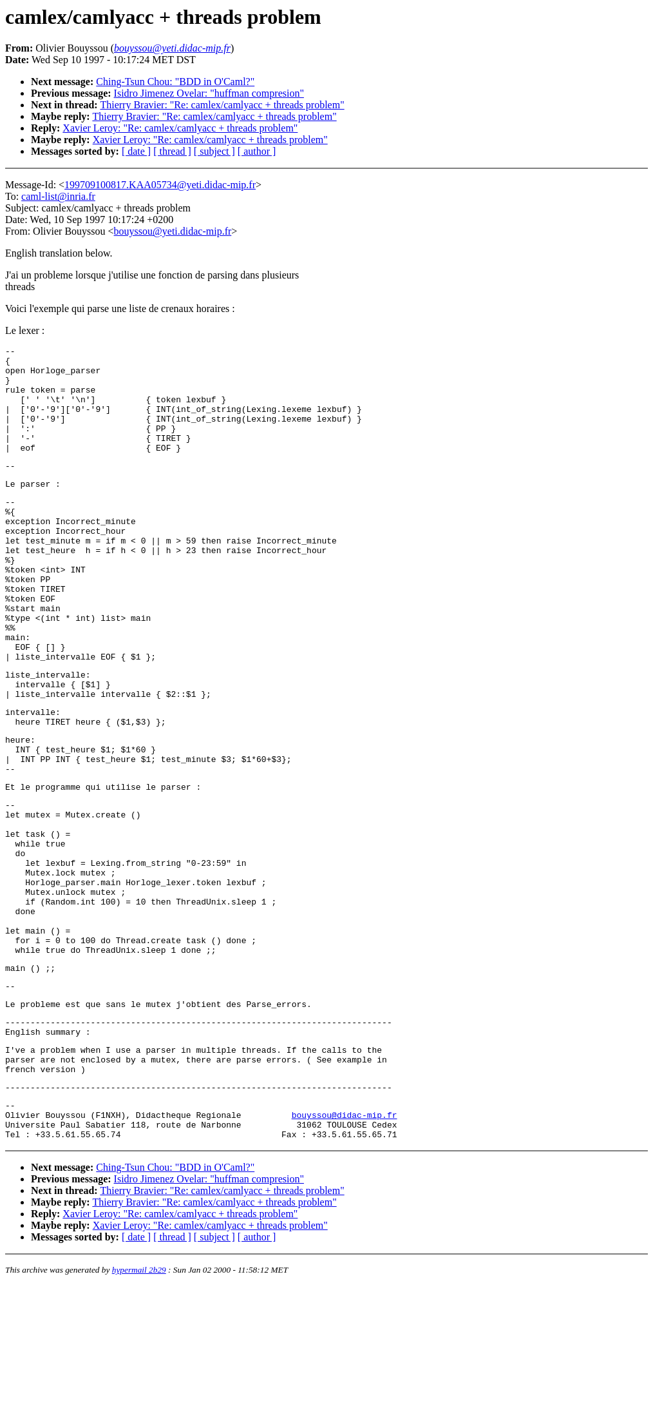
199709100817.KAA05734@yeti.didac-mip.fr (160, 184)
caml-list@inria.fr (58, 196)
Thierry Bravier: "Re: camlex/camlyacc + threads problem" (222, 104)
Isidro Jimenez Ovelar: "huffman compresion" (209, 93)
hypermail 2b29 (139, 1403)
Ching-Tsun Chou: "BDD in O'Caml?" (175, 81)
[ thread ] (172, 151)
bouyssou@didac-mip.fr (344, 1244)
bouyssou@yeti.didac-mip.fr (173, 231)
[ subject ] (214, 151)
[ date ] (136, 151)
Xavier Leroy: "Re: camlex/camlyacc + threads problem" (180, 127)
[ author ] (257, 151)
